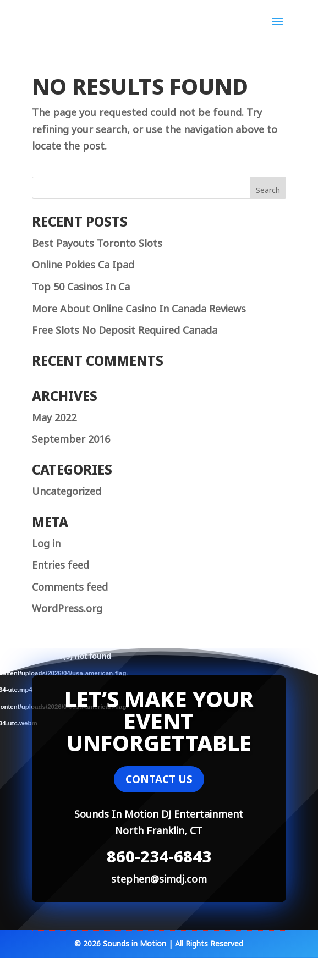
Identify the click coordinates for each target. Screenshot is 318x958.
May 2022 (54, 416)
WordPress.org (67, 607)
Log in (46, 542)
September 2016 (71, 438)
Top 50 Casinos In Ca (81, 285)
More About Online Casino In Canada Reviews (139, 307)
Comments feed (70, 585)
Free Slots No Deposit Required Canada (124, 329)
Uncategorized (66, 490)
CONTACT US (159, 779)
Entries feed (60, 563)
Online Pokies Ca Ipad (83, 263)
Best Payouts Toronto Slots (97, 242)
